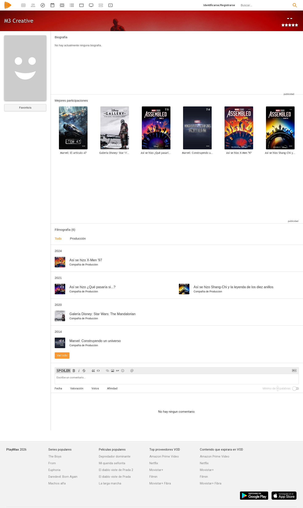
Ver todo (62, 355)
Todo (58, 238)
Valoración (76, 388)
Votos (95, 388)
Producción (78, 238)
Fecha (58, 388)
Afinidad (112, 388)
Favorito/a (25, 107)
